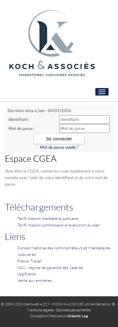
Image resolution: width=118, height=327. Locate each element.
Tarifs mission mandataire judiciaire (47, 218)
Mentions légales (40, 310)
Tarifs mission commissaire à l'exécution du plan (58, 224)
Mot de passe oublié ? (59, 147)
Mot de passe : (21, 128)
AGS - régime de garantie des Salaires (50, 267)
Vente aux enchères (34, 280)
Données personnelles (73, 310)
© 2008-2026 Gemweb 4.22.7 (25, 304)
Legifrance (26, 273)
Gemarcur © (105, 304)
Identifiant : (19, 119)
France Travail (29, 260)
